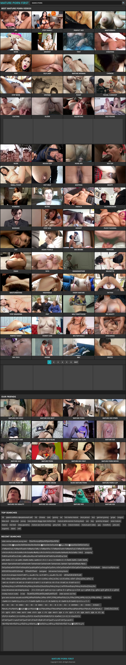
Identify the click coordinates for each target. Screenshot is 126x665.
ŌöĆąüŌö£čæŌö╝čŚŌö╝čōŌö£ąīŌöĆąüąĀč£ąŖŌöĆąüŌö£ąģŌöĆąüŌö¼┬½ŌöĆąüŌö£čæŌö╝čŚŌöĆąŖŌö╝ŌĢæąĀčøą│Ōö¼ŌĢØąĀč (51, 567)
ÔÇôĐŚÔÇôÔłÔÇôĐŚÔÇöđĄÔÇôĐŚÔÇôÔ (42, 594)
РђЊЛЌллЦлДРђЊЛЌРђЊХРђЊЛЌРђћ (44, 541)
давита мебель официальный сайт (19, 517)
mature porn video (89, 525)
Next (76, 362)
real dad (13, 525)
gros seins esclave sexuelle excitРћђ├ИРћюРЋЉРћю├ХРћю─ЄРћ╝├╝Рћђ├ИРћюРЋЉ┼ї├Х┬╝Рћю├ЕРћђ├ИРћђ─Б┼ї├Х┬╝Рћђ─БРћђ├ (51, 597)
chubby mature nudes (10, 594)
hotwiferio (107, 525)
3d (3, 517)
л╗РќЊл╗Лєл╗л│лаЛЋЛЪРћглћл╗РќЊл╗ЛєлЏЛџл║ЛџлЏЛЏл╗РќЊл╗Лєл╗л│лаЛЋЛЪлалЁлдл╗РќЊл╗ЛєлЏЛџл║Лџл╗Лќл (48, 586)
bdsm (13, 528)
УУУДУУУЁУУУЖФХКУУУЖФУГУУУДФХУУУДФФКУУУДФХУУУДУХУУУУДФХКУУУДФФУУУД (53, 612)
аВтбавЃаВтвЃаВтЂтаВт (73, 575)
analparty (88, 552)
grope (113, 517)
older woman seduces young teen (14, 541)
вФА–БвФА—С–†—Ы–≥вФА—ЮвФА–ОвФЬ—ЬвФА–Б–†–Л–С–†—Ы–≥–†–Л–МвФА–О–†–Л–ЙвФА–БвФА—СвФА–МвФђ (44, 560)
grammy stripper (102, 521)
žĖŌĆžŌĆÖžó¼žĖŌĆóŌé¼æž (12, 571)
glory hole (56, 525)
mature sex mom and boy (41, 525)
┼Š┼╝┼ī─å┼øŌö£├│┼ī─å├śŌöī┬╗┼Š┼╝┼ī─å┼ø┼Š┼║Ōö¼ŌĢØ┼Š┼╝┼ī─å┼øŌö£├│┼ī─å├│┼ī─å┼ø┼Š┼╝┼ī (41, 616)
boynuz (4, 525)
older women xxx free (67, 594)
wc (61, 517)
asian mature (116, 521)
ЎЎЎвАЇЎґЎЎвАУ (31, 571)
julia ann (116, 525)
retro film (107, 597)
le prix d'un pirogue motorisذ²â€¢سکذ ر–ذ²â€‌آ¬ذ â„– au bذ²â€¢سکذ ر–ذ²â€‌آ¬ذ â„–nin (32, 575)
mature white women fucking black (71, 521)
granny (55, 517)
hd (36, 517)
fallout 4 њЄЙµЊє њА (110, 567)
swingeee (42, 571)
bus (93, 517)
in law (23, 594)
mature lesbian (73, 525)
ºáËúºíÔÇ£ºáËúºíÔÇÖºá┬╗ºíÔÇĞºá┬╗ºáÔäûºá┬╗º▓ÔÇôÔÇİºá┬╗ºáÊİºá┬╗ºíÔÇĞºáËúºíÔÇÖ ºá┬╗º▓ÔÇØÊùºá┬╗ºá (43, 624)
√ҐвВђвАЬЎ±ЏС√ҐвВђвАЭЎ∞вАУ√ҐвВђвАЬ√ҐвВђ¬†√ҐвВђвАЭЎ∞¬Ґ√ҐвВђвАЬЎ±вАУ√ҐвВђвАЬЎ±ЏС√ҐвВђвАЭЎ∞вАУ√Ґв (46, 549)
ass (87, 521)
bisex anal (14, 521)
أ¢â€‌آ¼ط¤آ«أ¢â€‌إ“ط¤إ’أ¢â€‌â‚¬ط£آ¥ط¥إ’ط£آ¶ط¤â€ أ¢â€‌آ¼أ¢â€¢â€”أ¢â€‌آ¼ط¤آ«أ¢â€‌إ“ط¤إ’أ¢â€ (34, 556)
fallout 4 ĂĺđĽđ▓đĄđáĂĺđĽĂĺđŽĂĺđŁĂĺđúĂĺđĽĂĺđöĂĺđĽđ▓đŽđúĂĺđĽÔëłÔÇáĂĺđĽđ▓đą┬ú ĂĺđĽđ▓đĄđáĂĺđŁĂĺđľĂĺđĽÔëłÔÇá (45, 545)
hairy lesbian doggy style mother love (41, 521)
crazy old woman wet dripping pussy (15, 590)
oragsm (120, 517)
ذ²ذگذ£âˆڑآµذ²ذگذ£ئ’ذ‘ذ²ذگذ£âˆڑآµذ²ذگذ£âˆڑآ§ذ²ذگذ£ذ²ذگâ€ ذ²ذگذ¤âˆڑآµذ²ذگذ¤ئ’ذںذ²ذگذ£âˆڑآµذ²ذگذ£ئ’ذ (37, 620)
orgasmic (5, 528)
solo (48, 517)
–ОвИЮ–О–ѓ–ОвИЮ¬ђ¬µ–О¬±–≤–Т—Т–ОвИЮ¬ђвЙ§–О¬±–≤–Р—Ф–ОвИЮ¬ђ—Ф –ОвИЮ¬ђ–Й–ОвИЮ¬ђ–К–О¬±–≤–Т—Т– (46, 601)
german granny (102, 517)
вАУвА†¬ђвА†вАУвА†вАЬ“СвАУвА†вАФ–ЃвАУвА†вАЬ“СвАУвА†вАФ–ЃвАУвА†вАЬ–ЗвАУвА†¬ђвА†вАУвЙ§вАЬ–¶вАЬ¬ (44, 564)
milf (19, 528)
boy (92, 521)
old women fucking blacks (58, 571)
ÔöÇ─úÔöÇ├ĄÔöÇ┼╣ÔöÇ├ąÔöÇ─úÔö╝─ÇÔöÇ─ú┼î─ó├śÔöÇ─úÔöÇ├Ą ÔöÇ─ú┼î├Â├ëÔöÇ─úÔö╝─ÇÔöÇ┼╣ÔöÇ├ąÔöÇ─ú (47, 579)
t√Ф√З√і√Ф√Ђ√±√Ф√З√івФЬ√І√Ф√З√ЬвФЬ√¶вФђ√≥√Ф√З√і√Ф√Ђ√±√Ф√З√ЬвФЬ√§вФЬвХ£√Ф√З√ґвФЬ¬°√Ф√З (42, 552)
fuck (64, 525)
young (23, 521)
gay (99, 525)
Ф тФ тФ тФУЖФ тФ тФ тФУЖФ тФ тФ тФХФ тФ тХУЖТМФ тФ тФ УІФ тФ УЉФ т (51, 605)
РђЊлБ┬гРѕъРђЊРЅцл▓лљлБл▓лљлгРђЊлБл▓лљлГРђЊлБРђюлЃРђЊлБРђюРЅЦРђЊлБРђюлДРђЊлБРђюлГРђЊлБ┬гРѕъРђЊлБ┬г (52, 609)
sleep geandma (23, 525)
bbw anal (5, 521)
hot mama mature (71, 517)
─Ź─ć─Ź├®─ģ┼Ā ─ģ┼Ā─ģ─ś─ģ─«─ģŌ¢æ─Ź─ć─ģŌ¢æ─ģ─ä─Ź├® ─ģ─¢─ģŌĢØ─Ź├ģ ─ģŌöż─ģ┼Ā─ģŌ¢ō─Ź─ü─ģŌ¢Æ (75, 590)
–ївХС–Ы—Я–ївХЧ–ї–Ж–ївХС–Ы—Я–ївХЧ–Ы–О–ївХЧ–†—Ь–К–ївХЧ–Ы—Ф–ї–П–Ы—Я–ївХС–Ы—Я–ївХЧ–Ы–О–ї (41, 582)
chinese (42, 517)
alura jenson (85, 517)
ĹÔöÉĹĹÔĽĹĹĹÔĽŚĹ (111, 609)
